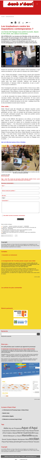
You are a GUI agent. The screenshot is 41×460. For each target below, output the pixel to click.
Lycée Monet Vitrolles (12, 180)
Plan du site (15, 456)
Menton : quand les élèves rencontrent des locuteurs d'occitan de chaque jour (19, 227)
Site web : (4, 195)
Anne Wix (7, 179)
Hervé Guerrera (13, 430)
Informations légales (7, 414)
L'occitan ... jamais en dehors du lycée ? (11, 226)
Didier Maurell (25, 179)
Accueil (2, 16)
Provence (15, 438)
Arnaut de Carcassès (16, 179)
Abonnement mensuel (10, 457)
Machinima (20, 180)
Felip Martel (20, 428)
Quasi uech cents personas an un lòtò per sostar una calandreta (16, 231)
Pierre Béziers (26, 180)
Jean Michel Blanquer (29, 430)
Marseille (13, 432)
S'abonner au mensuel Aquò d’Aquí (11, 417)
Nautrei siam (5, 411)
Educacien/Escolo (9, 16)
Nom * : (3, 185)
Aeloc (4, 426)
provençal (35, 436)
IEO (21, 430)
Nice (10, 436)
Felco (15, 428)
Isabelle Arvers (32, 179)
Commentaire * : (5, 200)
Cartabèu (4, 250)
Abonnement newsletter (4, 457)
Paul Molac (28, 436)
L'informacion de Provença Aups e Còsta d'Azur (15, 408)
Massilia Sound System (25, 433)
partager (28, 22)
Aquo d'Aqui (25, 425)
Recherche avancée (5, 334)
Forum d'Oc (28, 428)
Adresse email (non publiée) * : (9, 190)
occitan (16, 435)
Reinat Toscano (23, 438)
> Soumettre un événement (8, 253)
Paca (23, 436)
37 (15, 234)
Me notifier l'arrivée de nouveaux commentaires (14, 215)
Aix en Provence (12, 426)
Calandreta (35, 426)
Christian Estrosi (8, 428)
